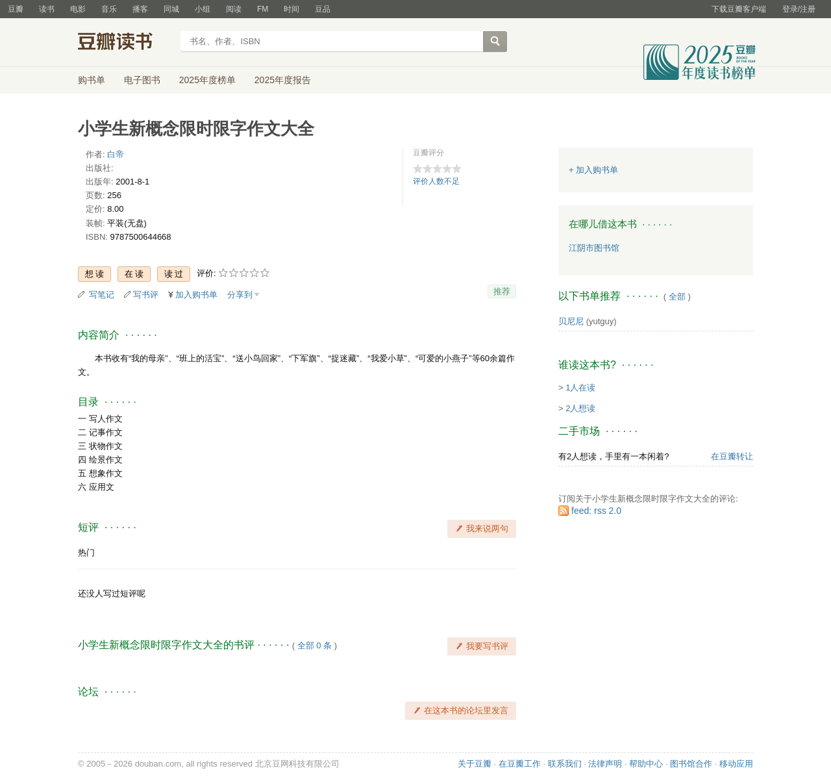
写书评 (145, 294)
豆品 (322, 9)
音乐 (109, 9)
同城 (171, 9)
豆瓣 (15, 9)
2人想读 (580, 408)
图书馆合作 (691, 764)
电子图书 (142, 80)
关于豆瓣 (474, 764)
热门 (86, 552)
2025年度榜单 (207, 80)
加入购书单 (196, 294)
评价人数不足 (436, 181)
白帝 (115, 154)
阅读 (234, 9)
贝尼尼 (571, 321)
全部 (677, 296)
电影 (78, 9)
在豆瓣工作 (520, 764)
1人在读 (580, 387)
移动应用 (736, 764)
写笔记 (101, 294)
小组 (202, 9)
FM (262, 9)
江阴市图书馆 (594, 248)
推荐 (501, 291)
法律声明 (605, 764)
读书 (47, 9)
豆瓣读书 (125, 43)
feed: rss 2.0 (596, 510)
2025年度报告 (282, 80)
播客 (140, 9)
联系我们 (565, 764)
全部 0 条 (314, 645)
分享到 (240, 294)
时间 (291, 9)
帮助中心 (646, 764)
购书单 (91, 80)
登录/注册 (798, 9)
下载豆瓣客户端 (739, 9)
